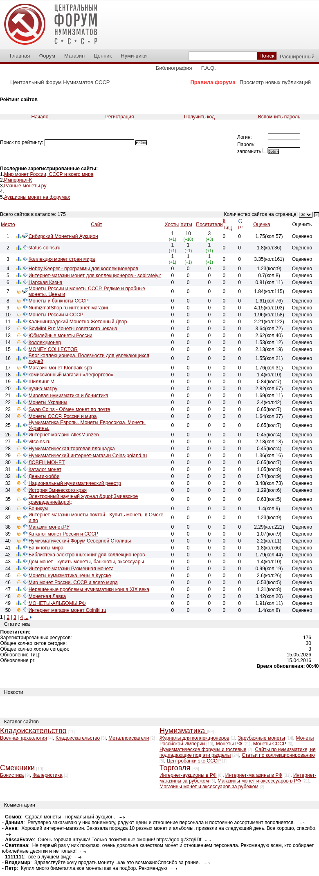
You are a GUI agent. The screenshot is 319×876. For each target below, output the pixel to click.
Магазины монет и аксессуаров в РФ (259, 781)
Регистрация (119, 117)
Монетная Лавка (47, 596)
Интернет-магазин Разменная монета (71, 568)
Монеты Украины (48, 402)
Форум (47, 56)
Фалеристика (47, 775)
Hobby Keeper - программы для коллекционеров (83, 268)
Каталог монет (45, 469)
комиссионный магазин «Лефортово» (71, 375)
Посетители (209, 224)
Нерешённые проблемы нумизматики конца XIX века (89, 589)
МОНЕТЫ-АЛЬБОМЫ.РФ (57, 603)
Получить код (199, 117)
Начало (40, 117)
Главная (20, 56)
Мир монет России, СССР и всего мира (48, 174)
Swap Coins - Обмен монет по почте (69, 409)
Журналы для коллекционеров (194, 738)
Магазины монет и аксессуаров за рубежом (209, 786)
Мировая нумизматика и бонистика (68, 395)
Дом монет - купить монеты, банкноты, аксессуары (86, 562)
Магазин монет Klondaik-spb (60, 368)
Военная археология (23, 738)
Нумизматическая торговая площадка (72, 448)
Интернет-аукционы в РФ (188, 775)
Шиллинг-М (41, 382)
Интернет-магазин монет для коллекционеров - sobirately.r (95, 275)
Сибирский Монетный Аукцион (63, 236)
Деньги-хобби (44, 476)
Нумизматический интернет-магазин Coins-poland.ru (88, 455)
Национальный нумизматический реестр (75, 483)
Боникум (38, 508)
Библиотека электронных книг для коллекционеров (87, 555)
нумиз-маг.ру (43, 388)
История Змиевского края (58, 490)
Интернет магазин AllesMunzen (64, 435)
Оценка (261, 224)
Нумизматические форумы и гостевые (203, 749)
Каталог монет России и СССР (64, 534)
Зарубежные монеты (261, 738)
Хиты (186, 224)
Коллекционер (45, 342)
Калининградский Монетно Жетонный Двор (78, 322)
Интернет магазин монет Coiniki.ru (67, 610)
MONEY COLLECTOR (53, 349)
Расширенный (297, 56)
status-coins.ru (45, 248)
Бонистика (12, 775)
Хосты (171, 224)
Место (8, 224)
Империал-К (18, 180)
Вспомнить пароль (279, 117)
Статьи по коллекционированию (278, 755)
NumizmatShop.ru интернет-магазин (69, 308)
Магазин (74, 56)
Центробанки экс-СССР (194, 761)
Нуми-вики (133, 56)
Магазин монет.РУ (49, 527)
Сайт (96, 224)
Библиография (174, 68)
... (26, 617)
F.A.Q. (208, 68)
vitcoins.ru (40, 442)
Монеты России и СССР (56, 315)
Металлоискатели (128, 738)
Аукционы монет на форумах (37, 197)
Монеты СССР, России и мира (63, 416)
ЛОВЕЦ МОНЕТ (47, 462)
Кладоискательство (78, 738)
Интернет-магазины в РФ (253, 775)
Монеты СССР (269, 744)
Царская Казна (46, 282)
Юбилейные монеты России (60, 335)
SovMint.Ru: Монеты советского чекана (73, 328)
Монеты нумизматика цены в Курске (70, 575)
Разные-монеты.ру (25, 186)
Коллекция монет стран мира (62, 259)
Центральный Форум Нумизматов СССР (60, 82)
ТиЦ (226, 228)
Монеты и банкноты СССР (59, 301)
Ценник (103, 56)
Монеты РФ (229, 744)
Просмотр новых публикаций (275, 82)
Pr (240, 228)
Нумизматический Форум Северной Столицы (80, 541)
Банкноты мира (46, 548)
